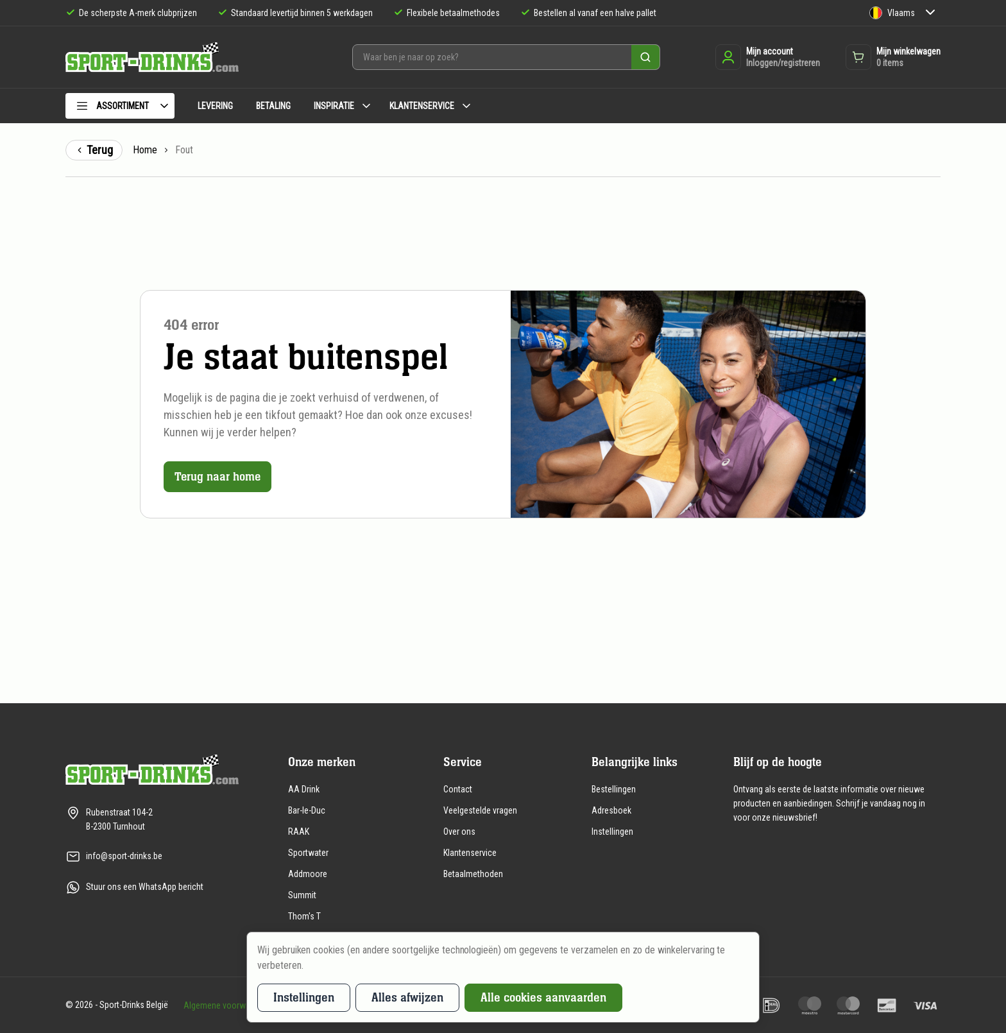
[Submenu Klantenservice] (466, 106)
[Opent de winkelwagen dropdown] (893, 57)
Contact (457, 789)
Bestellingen (614, 789)
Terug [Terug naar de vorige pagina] (94, 150)
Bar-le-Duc (306, 810)
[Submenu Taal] (930, 13)
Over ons (459, 831)
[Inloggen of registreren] (767, 57)
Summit (302, 895)
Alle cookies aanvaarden (543, 997)
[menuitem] (120, 108)
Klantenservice (470, 853)
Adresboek (611, 810)
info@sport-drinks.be (124, 856)
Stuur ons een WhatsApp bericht (144, 887)
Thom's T (304, 916)
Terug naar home (218, 476)
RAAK (298, 831)
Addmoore (307, 874)
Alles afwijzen (407, 997)
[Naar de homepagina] (152, 57)
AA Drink (304, 789)
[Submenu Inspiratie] (366, 106)
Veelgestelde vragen (480, 810)
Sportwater (308, 853)
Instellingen (612, 831)
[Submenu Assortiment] (164, 106)
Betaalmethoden (473, 874)
